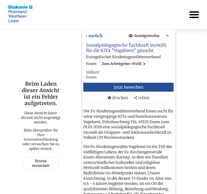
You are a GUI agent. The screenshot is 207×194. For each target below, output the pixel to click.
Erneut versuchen (41, 163)
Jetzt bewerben (128, 87)
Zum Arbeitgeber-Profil (124, 63)
